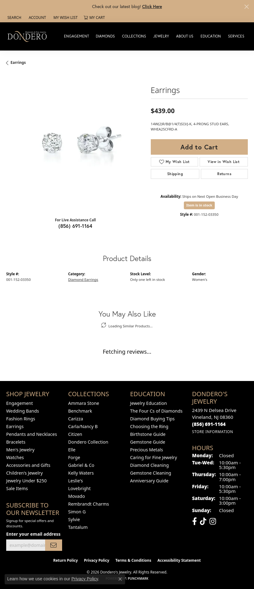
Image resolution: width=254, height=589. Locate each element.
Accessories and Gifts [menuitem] (28, 465)
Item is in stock (199, 205)
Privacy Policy (96, 560)
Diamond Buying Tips (152, 419)
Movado (76, 496)
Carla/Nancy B (83, 426)
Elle (72, 450)
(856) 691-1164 (75, 226)
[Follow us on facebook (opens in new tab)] (194, 521)
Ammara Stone (83, 403)
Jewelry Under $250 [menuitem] (26, 481)
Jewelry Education (148, 403)
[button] (13, 17)
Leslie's (75, 481)
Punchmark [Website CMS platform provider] (138, 578)
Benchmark (80, 411)
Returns (224, 173)
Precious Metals (146, 450)
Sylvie (74, 519)
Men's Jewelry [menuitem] (20, 450)
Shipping (175, 173)
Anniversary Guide (149, 481)
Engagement (76, 36)
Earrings (18, 62)
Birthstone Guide (148, 434)
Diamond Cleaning (149, 465)
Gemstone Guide (147, 442)
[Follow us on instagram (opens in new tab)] (213, 521)
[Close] (246, 7)
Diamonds (105, 36)
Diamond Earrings (83, 279)
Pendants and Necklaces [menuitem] (31, 434)
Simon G (77, 512)
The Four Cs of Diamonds (156, 411)
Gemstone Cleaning (150, 473)
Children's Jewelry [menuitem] (24, 473)
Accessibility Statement (179, 560)
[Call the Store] (209, 424)
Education (211, 36)
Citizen (75, 434)
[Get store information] (212, 431)
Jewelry (161, 36)
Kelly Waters (81, 473)
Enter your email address (33, 534)
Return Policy (65, 560)
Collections (134, 36)
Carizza (75, 419)
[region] (75, 143)
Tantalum (78, 527)
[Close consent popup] (120, 579)
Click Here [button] (152, 6)
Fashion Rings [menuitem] (20, 419)
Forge (74, 457)
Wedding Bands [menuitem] (22, 411)
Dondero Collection (88, 442)
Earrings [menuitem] (14, 426)
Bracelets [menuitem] (15, 442)
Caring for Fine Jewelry (153, 457)
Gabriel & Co (81, 465)
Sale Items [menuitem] (17, 488)
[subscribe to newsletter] (53, 545)
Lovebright (79, 488)
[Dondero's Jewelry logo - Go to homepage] (28, 36)
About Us (184, 36)
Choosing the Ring (149, 426)
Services (236, 36)
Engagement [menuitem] (19, 403)
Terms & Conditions (133, 560)
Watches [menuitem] (15, 457)
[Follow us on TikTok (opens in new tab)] (203, 521)
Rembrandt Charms (88, 504)
